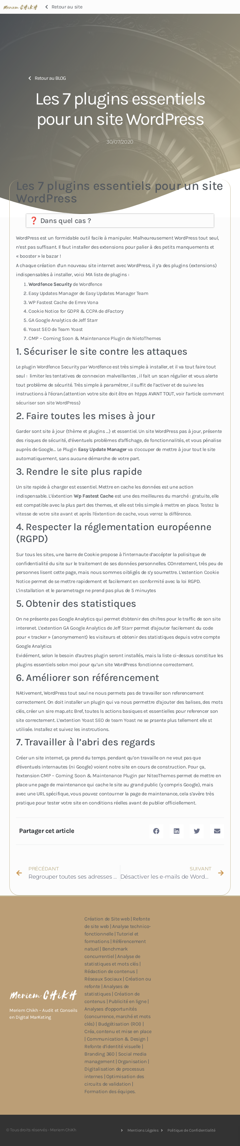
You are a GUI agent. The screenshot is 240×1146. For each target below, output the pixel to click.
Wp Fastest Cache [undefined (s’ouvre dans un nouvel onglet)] (93, 496)
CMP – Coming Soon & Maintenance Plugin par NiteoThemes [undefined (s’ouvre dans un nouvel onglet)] (108, 775)
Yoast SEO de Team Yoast (55, 329)
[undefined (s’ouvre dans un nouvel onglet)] (103, 449)
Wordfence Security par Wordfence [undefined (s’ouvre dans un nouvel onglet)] (74, 367)
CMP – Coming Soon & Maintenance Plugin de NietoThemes (94, 338)
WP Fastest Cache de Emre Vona (63, 302)
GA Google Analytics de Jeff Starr (63, 320)
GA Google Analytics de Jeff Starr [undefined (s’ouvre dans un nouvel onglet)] (97, 628)
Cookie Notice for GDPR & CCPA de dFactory (75, 311)
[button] (156, 831)
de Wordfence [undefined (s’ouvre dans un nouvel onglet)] (65, 284)
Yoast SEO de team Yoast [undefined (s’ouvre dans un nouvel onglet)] (109, 720)
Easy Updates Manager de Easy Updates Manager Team (88, 293)
